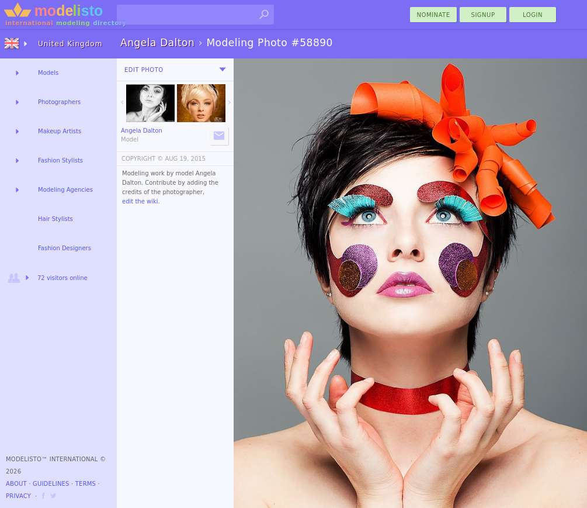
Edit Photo (144, 70)
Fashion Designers (64, 248)
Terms (85, 484)
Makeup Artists (59, 131)
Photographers (59, 102)
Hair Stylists (55, 219)
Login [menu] (533, 15)
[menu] (222, 69)
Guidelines (51, 484)
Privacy (18, 496)
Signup (483, 15)
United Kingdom (70, 44)
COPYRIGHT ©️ (142, 158)
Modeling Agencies (65, 189)
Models (48, 73)
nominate (433, 15)
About (16, 484)
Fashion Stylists (60, 160)
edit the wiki (140, 201)
